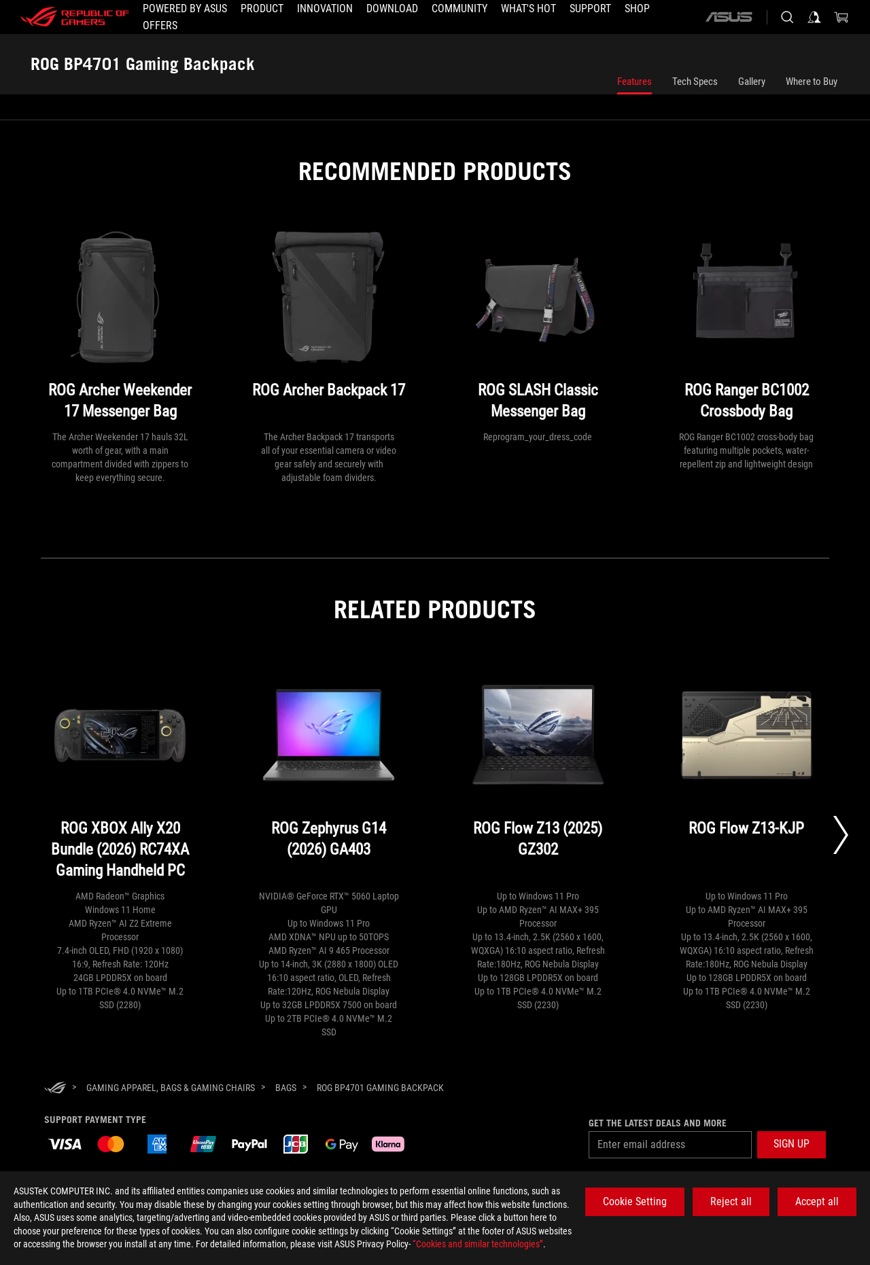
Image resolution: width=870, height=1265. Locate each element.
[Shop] (637, 9)
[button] (262, 9)
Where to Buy (811, 81)
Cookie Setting (635, 1201)
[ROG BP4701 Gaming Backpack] (380, 1087)
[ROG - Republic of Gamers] (74, 17)
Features (634, 81)
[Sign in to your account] (814, 17)
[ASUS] (728, 17)
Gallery (751, 81)
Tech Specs (695, 81)
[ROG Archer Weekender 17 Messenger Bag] (120, 327)
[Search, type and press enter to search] (787, 17)
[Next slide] (840, 834)
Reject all (731, 1201)
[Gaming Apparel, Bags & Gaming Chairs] (170, 1087)
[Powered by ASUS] (185, 9)
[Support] (590, 9)
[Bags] (285, 1087)
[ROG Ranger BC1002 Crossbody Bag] (746, 327)
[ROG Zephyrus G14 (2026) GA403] (328, 775)
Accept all (817, 1201)
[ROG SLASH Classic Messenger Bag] (538, 327)
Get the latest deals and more (658, 1123)
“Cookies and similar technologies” (478, 1244)
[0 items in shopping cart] (841, 17)
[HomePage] (55, 1089)
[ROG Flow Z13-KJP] (746, 775)
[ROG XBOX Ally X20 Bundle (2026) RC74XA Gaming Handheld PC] (120, 775)
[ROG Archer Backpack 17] (328, 327)
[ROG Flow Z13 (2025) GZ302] (538, 775)
